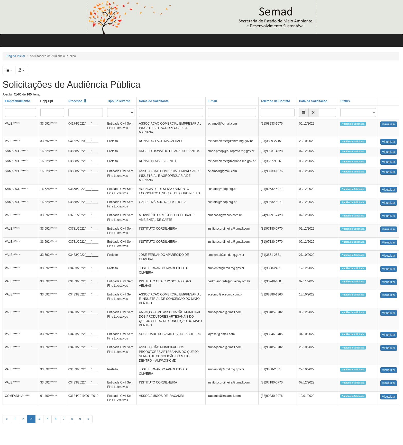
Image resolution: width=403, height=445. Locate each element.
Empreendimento (17, 101)
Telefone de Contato (275, 101)
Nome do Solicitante (153, 101)
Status (345, 101)
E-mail (212, 101)
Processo (75, 101)
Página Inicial (15, 56)
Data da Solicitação (313, 101)
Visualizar (388, 124)
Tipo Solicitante (118, 101)
